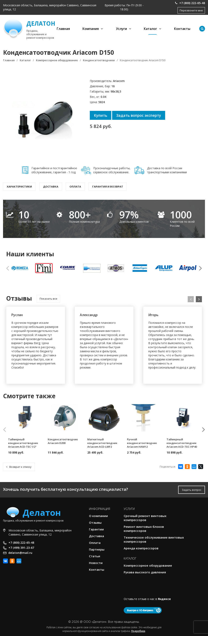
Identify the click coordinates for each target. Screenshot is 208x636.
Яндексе (164, 599)
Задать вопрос (191, 490)
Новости (96, 563)
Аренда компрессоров (141, 548)
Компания (90, 28)
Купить (100, 115)
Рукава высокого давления (145, 572)
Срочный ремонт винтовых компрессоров (145, 518)
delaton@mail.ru (20, 553)
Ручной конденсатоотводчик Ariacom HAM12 (142, 442)
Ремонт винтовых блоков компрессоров (144, 529)
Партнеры (96, 549)
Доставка (50, 186)
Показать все (48, 298)
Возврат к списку (18, 467)
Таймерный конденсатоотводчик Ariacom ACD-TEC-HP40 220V (182, 444)
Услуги (121, 28)
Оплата (75, 186)
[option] (20, 268)
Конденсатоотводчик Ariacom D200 (63, 441)
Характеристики (19, 186)
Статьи (94, 556)
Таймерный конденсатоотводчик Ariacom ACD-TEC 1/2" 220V (23, 444)
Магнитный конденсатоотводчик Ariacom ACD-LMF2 (102, 442)
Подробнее (138, 631)
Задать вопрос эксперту (138, 115)
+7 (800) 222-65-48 (190, 3)
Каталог (150, 28)
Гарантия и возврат (107, 186)
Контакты (182, 28)
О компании (98, 516)
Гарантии (96, 529)
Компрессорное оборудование (148, 565)
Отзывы (95, 522)
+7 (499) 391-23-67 (21, 548)
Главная (63, 28)
